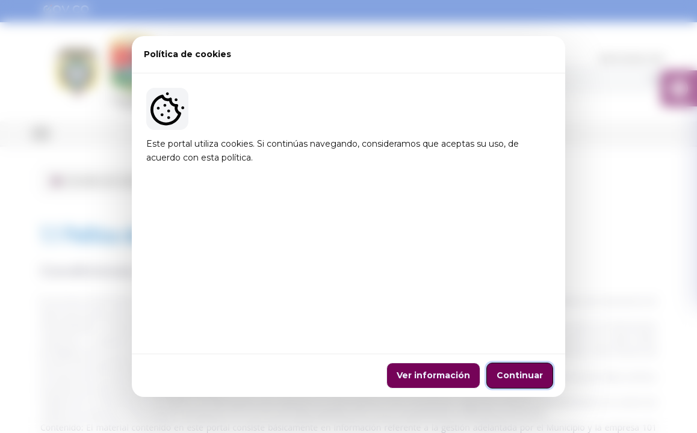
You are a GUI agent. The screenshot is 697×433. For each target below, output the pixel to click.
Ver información (433, 294)
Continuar (520, 294)
